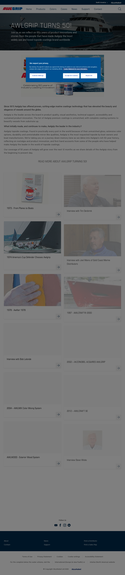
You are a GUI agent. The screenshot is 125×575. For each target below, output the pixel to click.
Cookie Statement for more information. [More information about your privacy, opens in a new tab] (75, 69)
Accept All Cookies (71, 75)
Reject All (89, 75)
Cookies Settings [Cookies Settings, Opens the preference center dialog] (37, 75)
